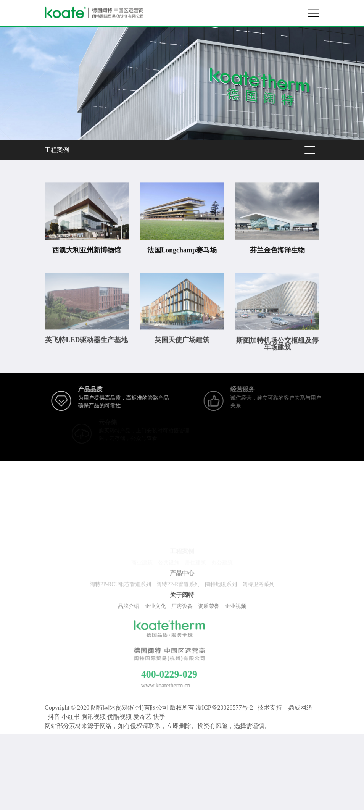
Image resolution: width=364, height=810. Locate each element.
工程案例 (57, 150)
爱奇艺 (142, 716)
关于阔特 (182, 596)
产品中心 (182, 574)
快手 (159, 716)
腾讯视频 (93, 716)
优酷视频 (119, 716)
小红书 (70, 716)
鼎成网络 (300, 707)
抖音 (54, 716)
